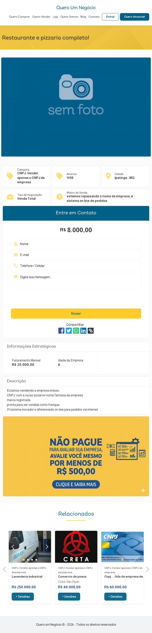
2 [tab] (27, 570)
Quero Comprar (19, 17)
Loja (55, 17)
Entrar (110, 17)
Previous (6, 568)
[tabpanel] (76, 557)
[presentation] (76, 299)
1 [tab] (24, 570)
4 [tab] (36, 570)
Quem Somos (69, 17)
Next (46, 556)
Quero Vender (41, 17)
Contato (94, 17)
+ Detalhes (23, 606)
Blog (83, 17)
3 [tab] (32, 570)
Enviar (76, 313)
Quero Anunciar (134, 17)
